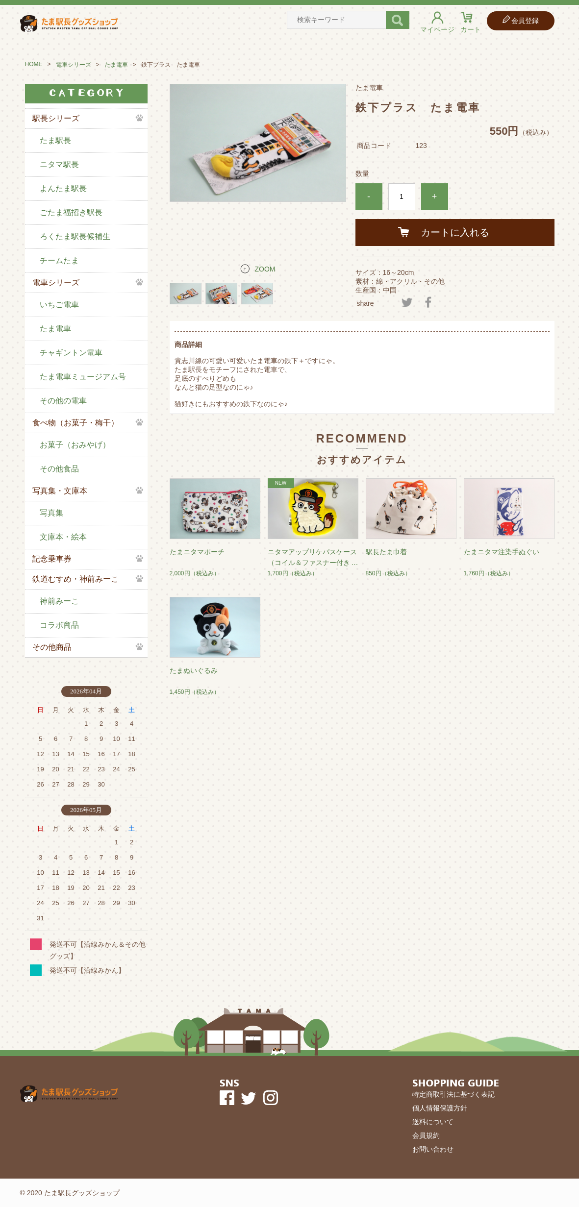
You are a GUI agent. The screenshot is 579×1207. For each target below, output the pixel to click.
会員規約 (426, 1135)
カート (470, 29)
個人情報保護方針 (439, 1108)
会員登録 (525, 21)
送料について (432, 1122)
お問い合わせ (432, 1149)
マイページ (437, 29)
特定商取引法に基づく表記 (453, 1094)
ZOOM (265, 269)
